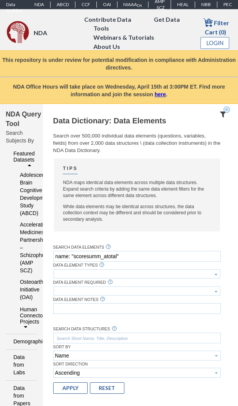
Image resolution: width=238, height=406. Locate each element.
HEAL (183, 4)
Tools (101, 28)
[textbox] (137, 256)
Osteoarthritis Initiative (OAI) (23, 289)
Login (215, 43)
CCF (86, 4)
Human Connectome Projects (26, 318)
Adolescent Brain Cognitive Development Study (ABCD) (23, 194)
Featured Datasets (24, 159)
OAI (107, 4)
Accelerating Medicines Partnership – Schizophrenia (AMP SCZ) (23, 247)
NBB (206, 4)
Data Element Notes (76, 300)
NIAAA (132, 5)
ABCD (63, 4)
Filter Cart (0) (216, 27)
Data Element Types (75, 265)
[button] (70, 388)
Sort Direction (70, 364)
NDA (39, 4)
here (160, 94)
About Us (106, 46)
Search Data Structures (81, 329)
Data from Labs (19, 364)
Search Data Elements (78, 247)
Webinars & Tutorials (123, 37)
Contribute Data (107, 19)
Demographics (23, 341)
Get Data (167, 19)
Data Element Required (79, 282)
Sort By (62, 347)
